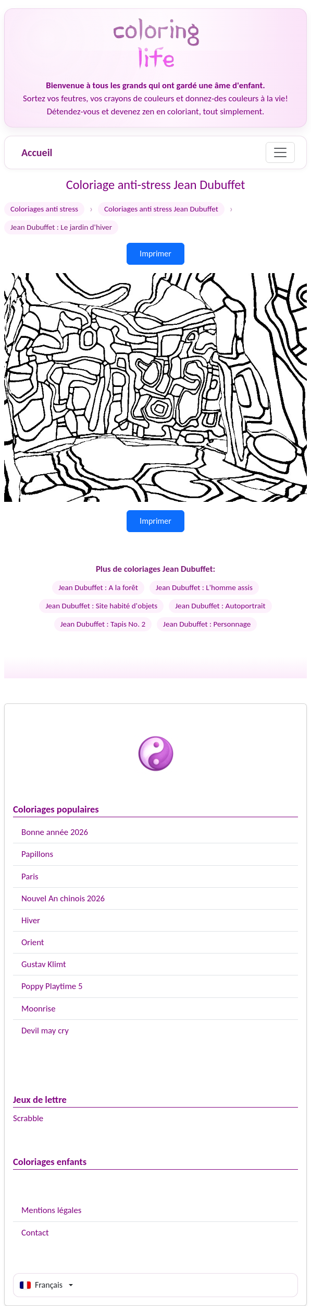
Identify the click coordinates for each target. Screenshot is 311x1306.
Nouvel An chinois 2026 (63, 898)
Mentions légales (51, 1210)
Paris (30, 876)
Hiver (30, 920)
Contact (35, 1232)
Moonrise (38, 1008)
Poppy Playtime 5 (51, 986)
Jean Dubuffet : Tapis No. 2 (102, 624)
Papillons (37, 854)
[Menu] (280, 152)
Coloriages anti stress (44, 209)
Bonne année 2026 (54, 832)
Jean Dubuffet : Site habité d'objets (101, 605)
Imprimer (155, 253)
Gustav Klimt (43, 964)
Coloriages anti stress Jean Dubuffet (161, 209)
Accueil (36, 152)
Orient (32, 942)
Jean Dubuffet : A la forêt (98, 587)
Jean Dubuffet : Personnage (207, 624)
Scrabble (28, 1118)
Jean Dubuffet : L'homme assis (204, 587)
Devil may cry (45, 1030)
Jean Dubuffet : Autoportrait (220, 605)
